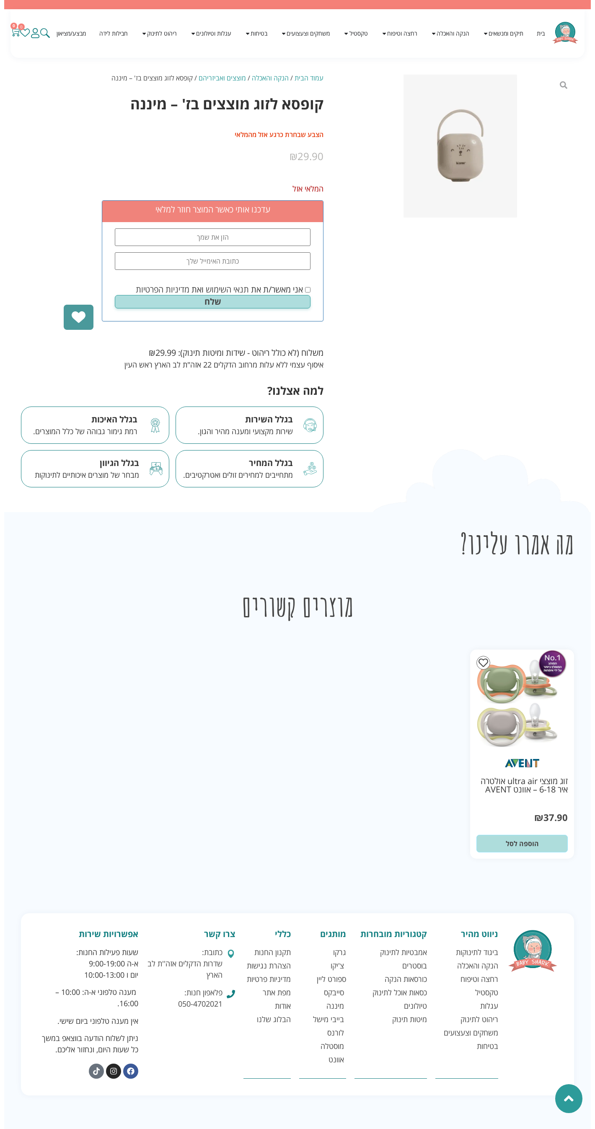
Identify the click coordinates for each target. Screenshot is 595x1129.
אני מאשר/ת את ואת (223, 289)
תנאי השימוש (227, 289)
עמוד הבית (309, 78)
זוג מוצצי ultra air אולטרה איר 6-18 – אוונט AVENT (524, 785)
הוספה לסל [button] (522, 843)
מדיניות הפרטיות (162, 289)
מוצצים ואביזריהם (222, 78)
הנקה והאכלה (270, 78)
